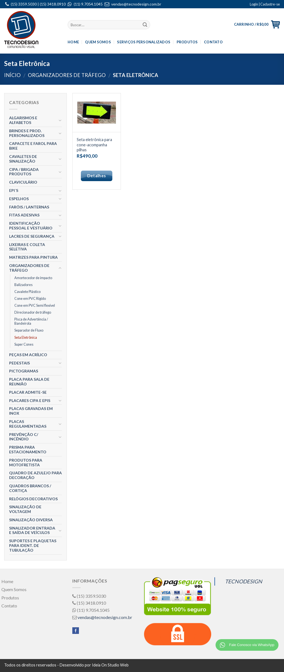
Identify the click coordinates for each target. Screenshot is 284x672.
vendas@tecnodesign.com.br (136, 4)
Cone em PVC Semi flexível (34, 305)
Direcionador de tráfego (32, 312)
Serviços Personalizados (143, 42)
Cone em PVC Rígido (30, 299)
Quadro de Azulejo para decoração (35, 475)
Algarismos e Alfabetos (23, 120)
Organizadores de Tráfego (67, 75)
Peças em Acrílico (28, 354)
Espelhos (19, 198)
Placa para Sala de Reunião (29, 381)
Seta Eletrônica (25, 337)
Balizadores (23, 285)
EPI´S (13, 190)
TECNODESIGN (243, 581)
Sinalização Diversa (31, 519)
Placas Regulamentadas (27, 423)
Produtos (187, 42)
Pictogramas (23, 371)
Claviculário (23, 182)
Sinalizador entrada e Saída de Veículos (32, 530)
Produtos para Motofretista (25, 462)
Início (12, 75)
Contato (213, 42)
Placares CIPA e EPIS (29, 400)
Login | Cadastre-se (265, 4)
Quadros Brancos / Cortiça (30, 488)
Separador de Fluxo (28, 330)
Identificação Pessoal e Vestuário (30, 225)
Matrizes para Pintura (33, 257)
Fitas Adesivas (24, 215)
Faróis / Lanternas (29, 207)
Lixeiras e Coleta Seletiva (27, 247)
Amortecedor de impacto (33, 278)
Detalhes (96, 175)
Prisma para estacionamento (27, 449)
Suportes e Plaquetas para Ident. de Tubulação (32, 545)
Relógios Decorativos (33, 498)
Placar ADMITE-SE (28, 392)
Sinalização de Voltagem (25, 509)
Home (73, 42)
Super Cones (23, 344)
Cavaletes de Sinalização (23, 158)
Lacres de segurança (31, 236)
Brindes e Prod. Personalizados (26, 133)
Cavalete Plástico (27, 292)
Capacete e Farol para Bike (33, 145)
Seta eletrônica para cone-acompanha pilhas (94, 144)
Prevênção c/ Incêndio (23, 436)
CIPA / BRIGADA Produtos (24, 171)
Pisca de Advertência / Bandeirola (31, 321)
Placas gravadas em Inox (31, 411)
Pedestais (19, 363)
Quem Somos (98, 42)
